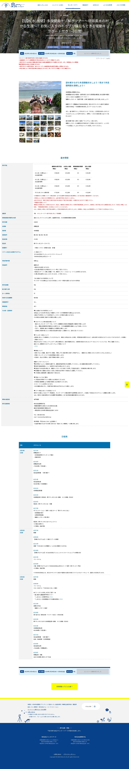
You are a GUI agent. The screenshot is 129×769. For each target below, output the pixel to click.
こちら (36, 346)
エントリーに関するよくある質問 (37, 709)
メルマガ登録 (121, 5)
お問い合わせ (31, 712)
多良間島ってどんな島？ (64, 686)
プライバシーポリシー (69, 754)
